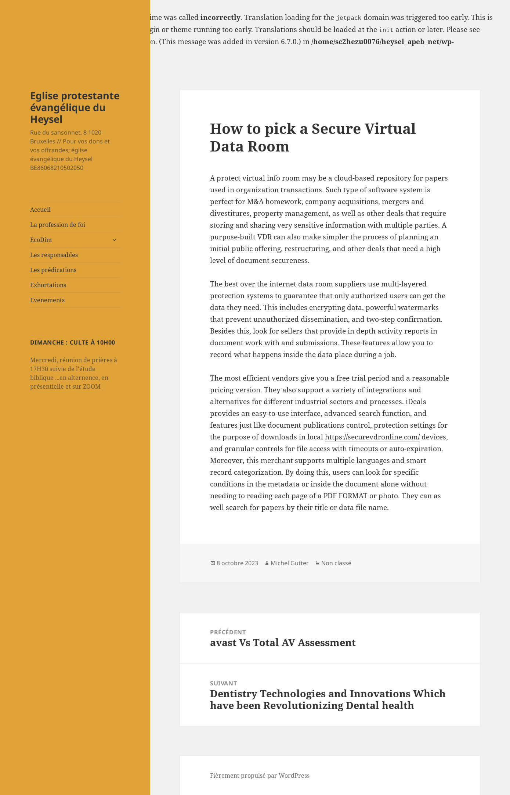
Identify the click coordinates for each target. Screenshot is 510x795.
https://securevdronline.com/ (372, 437)
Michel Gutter (290, 563)
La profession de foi (57, 225)
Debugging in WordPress (41, 41)
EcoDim (41, 240)
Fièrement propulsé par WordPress (260, 775)
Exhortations (48, 285)
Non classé (336, 563)
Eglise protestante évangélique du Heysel (75, 107)
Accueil (40, 210)
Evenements (47, 300)
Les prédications (53, 270)
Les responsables (54, 255)
